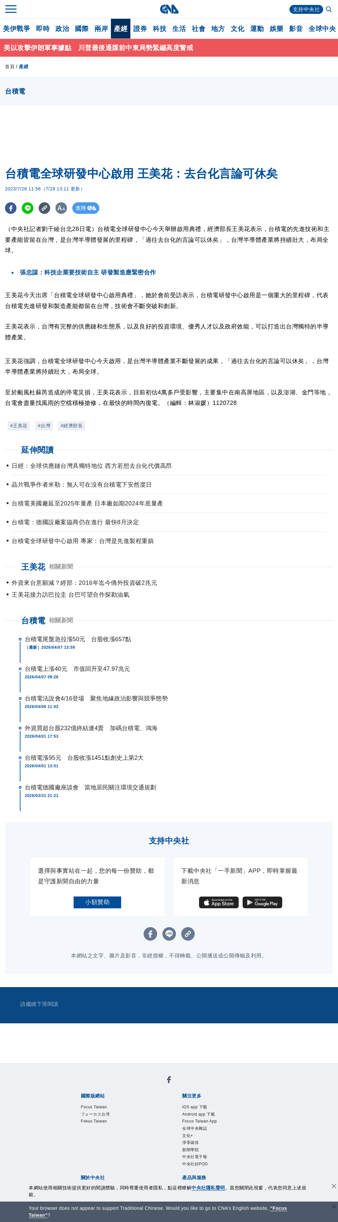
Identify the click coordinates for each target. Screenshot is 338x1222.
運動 (257, 28)
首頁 (10, 66)
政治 (62, 28)
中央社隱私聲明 (208, 1187)
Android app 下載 (198, 1114)
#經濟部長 (72, 425)
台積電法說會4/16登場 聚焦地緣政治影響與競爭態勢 (96, 698)
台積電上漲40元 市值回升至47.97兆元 (77, 669)
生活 (179, 28)
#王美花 (18, 425)
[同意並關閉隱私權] (334, 1186)
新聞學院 (190, 1150)
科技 (159, 28)
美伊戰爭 (16, 28)
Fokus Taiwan (94, 1121)
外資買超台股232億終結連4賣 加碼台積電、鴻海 (91, 728)
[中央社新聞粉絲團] (169, 1081)
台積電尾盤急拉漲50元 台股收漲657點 (78, 639)
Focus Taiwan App (199, 1121)
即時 (43, 28)
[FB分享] (11, 208)
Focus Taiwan (94, 1107)
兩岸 (101, 28)
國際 (81, 28)
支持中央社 (306, 9)
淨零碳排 (190, 1142)
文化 (237, 28)
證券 (140, 28)
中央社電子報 (194, 1156)
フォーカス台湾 (95, 1114)
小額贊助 (97, 902)
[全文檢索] (329, 10)
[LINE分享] (27, 208)
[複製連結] (44, 208)
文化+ (187, 1135)
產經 (120, 28)
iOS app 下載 (194, 1107)
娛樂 (276, 28)
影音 (296, 28)
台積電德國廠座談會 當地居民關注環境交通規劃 (90, 787)
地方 (218, 28)
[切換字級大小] (61, 208)
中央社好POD (195, 1164)
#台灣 (44, 425)
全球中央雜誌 (194, 1128)
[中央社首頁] (169, 9)
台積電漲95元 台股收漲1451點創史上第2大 (84, 757)
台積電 (33, 620)
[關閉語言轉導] (334, 1207)
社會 (198, 28)
